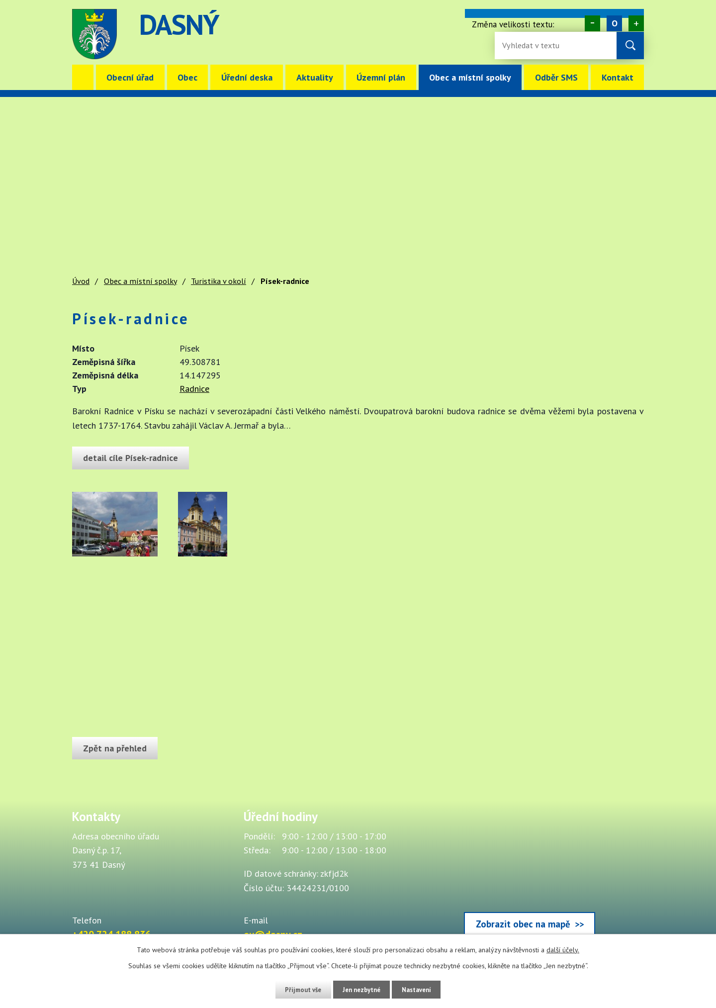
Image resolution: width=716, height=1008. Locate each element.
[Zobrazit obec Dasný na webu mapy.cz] (529, 875)
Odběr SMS (556, 77)
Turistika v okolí (218, 281)
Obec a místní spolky (470, 77)
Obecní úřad (130, 77)
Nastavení (422, 989)
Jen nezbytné (361, 989)
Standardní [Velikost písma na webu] (614, 23)
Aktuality (314, 77)
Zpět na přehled (117, 748)
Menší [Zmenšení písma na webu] (592, 23)
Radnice (194, 388)
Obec (187, 77)
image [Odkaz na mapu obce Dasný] (419, 34)
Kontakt (617, 77)
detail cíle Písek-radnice (133, 457)
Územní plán (381, 77)
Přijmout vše (297, 989)
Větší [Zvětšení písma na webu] (636, 23)
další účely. (562, 949)
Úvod (82, 77)
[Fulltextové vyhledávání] (534, 45)
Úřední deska (246, 77)
